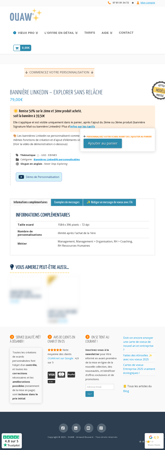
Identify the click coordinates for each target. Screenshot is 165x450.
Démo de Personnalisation (38, 177)
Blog (126, 391)
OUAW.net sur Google (60, 358)
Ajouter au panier (102, 143)
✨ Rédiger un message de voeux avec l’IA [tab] (109, 202)
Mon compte (147, 2)
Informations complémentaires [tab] (30, 202)
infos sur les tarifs (82, 126)
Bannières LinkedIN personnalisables (57, 159)
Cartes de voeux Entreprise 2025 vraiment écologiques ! (139, 369)
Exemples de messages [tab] (66, 202)
